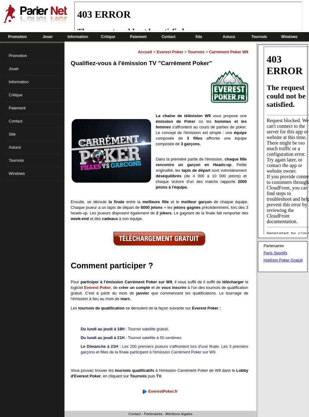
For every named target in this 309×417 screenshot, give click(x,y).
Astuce (229, 37)
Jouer (48, 37)
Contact (169, 37)
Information (78, 37)
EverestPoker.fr (163, 391)
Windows (289, 37)
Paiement (138, 37)
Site (198, 37)
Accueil (145, 52)
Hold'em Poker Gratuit (283, 260)
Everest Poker (170, 52)
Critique (108, 37)
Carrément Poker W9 (228, 52)
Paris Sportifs (275, 253)
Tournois (259, 37)
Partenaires (153, 414)
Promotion (17, 37)
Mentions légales (178, 414)
